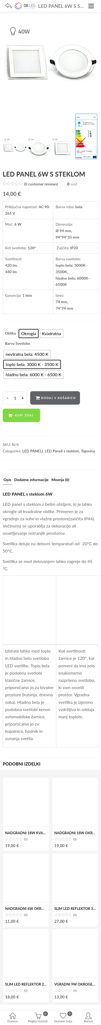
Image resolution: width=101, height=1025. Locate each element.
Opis (7, 480)
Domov (12, 1018)
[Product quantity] (15, 398)
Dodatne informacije (31, 480)
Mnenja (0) (60, 480)
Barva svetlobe (17, 343)
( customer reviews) (41, 184)
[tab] (7, 481)
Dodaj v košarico (58, 398)
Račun (88, 1018)
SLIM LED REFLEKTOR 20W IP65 (31, 984)
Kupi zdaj (24, 415)
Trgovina (88, 451)
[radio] (28, 334)
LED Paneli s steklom (62, 451)
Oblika (10, 333)
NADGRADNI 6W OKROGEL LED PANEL (37, 908)
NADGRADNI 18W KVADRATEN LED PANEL (40, 833)
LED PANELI (32, 451)
